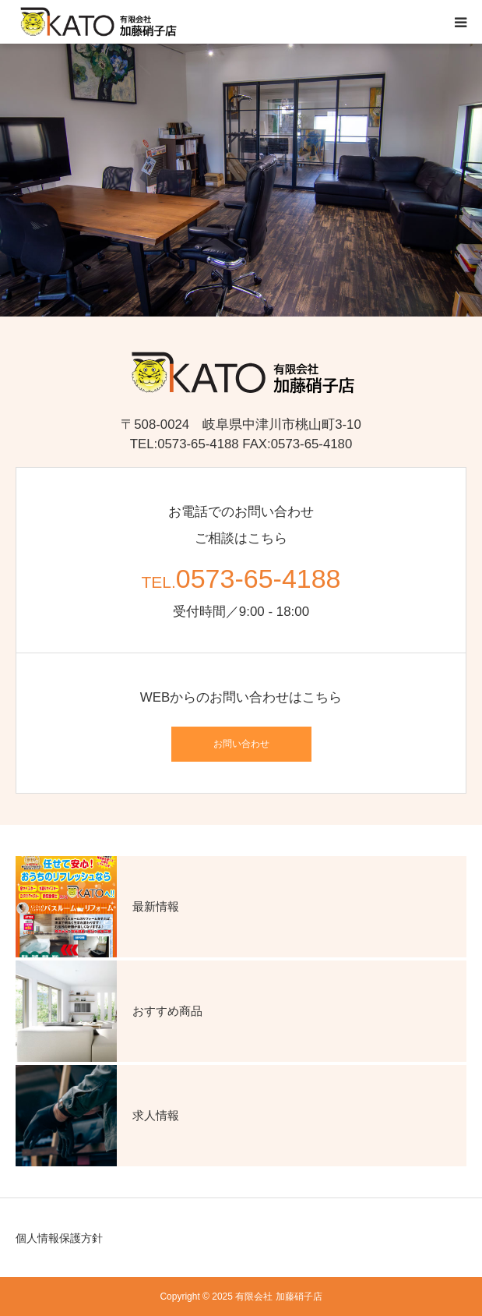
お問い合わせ (241, 743)
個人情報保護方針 (59, 1238)
